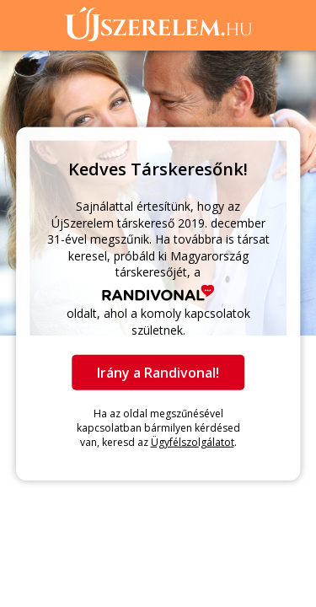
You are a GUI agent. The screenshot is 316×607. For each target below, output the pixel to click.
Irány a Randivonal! (158, 372)
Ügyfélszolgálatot (192, 441)
